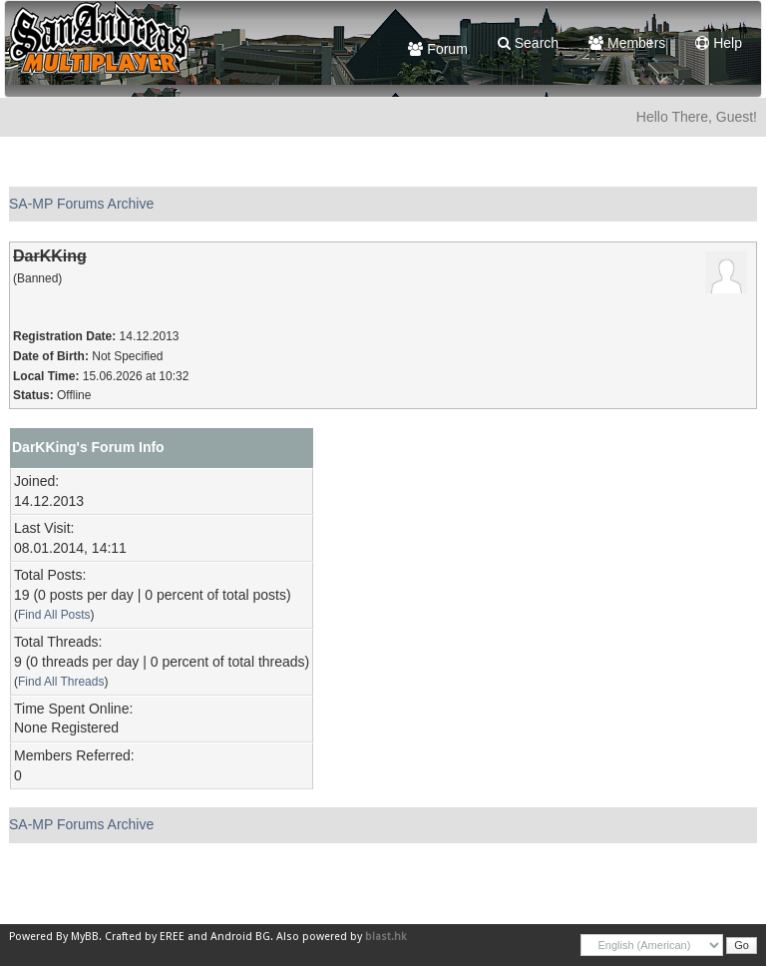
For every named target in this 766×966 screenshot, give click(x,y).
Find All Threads (61, 682)
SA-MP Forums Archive (81, 204)
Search (528, 43)
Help (718, 43)
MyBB (85, 936)
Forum (437, 49)
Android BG (240, 936)
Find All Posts (54, 615)
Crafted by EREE (145, 936)
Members (626, 43)
